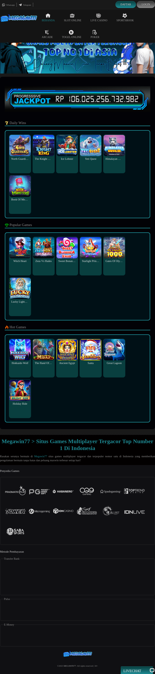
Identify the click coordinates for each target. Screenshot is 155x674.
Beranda (48, 17)
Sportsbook (125, 17)
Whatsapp (8, 5)
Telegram (25, 5)
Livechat (136, 670)
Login (146, 4)
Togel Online (71, 34)
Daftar (125, 4)
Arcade (47, 34)
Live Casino (98, 17)
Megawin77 (40, 456)
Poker (94, 34)
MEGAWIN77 (70, 666)
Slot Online (72, 17)
